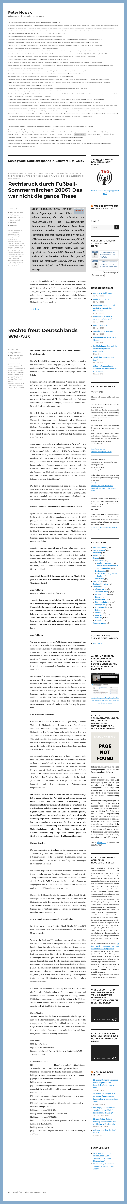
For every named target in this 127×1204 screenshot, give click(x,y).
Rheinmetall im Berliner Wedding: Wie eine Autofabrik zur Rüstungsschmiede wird (105, 1121)
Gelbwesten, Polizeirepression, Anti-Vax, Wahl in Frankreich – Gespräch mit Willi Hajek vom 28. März (35, 91)
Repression (14, 225)
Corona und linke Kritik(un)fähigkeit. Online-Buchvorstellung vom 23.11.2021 (73, 126)
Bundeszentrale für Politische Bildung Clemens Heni (16, 235)
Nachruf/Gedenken (100, 584)
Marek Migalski (12, 379)
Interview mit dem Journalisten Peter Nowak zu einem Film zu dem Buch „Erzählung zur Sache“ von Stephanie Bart (71, 45)
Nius (9, 262)
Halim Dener (18, 256)
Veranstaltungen (79, 134)
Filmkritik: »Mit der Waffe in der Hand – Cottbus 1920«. (54, 59)
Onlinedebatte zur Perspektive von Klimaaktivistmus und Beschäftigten (53, 56)
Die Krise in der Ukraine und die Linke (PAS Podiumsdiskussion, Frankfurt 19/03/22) (30, 85)
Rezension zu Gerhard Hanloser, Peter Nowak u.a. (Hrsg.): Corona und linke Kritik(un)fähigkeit (65, 105)
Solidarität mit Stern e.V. (95, 39)
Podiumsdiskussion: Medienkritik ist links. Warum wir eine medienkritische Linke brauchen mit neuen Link (36, 39)
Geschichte (97, 581)
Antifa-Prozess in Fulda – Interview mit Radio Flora (21, 146)
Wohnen (109, 93)
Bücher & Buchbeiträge (93, 134)
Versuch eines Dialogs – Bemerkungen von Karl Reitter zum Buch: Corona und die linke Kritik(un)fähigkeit (76, 108)
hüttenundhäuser (102, 602)
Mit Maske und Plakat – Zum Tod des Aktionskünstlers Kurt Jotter (25, 68)
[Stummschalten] (112, 1020)
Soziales (98, 618)
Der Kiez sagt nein (100, 325)
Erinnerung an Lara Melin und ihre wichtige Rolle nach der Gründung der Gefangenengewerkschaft (35, 113)
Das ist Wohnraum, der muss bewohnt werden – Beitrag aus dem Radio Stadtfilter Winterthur (72, 42)
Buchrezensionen (104, 563)
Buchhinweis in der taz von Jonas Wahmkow (105, 105)
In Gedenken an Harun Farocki (72, 140)
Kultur (97, 610)
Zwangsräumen (38, 96)
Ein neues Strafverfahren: (66, 76)
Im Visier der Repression (14, 137)
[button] (97, 275)
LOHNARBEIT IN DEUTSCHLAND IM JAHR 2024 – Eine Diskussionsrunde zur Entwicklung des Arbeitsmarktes (37, 33)
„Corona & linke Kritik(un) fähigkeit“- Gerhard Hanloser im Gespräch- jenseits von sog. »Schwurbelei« (35, 129)
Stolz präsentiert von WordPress (33, 1192)
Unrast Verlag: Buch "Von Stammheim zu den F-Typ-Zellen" (104, 1166)
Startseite (10, 134)
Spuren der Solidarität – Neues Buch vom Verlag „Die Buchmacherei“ (26, 42)
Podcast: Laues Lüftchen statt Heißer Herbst (20, 56)
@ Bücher (99, 561)
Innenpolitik (15, 220)
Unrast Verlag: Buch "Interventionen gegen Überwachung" (102, 1158)
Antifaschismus (16, 212)
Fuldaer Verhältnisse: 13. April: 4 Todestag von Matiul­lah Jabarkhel (25, 82)
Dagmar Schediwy (13, 243)
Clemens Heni (16, 237)
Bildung (98, 597)
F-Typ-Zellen (28, 96)
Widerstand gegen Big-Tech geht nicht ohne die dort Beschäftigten (104, 308)
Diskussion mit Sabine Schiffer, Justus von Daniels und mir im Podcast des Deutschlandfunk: (33, 48)
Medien (13, 223)
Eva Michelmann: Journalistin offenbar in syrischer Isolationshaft (105, 348)
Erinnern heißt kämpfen (102, 293)
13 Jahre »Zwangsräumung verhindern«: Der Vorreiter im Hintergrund (105, 368)
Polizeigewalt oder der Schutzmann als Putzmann (90, 51)
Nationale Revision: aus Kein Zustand (85, 56)
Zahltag (10, 96)
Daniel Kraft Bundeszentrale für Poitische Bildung (15, 248)
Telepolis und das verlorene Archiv (17, 28)
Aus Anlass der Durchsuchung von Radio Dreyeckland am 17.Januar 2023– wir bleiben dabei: (33, 76)
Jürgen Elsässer (16, 378)
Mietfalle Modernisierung (103, 331)
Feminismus (100, 600)
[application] (105, 1014)
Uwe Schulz (21, 387)
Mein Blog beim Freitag (102, 1153)
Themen (52, 134)
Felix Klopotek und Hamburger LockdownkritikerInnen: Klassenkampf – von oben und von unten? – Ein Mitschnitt (39, 93)
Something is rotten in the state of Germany (76, 79)
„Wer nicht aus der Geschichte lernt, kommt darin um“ (23, 59)
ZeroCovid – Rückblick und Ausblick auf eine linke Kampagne (88, 93)
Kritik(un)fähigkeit (99, 99)
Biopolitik (97, 553)
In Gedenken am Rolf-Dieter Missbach (77, 39)
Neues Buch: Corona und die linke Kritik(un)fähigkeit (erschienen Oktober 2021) (29, 126)
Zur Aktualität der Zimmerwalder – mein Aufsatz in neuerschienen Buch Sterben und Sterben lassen (35, 36)
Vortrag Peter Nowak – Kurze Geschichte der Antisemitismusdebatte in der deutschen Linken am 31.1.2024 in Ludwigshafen (41, 51)
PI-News (14, 387)
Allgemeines (15, 353)
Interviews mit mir (109, 134)
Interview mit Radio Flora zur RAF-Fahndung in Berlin (22, 45)
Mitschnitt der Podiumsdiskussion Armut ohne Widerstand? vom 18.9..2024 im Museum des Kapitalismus (77, 31)
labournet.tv (101, 842)
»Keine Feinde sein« (101, 299)
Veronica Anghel (99, 623)
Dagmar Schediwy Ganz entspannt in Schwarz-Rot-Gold (16, 245)
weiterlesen (34, 309)
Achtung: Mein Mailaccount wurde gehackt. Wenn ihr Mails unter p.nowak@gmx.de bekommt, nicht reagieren (38, 62)
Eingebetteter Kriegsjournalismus (100, 79)
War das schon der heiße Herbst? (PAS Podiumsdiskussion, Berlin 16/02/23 (87, 53)
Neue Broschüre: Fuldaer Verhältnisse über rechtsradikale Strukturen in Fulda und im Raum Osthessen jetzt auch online (77, 82)
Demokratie (48, 96)
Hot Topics (97, 643)
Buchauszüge (100, 571)
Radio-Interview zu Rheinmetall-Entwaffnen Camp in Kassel (86, 62)
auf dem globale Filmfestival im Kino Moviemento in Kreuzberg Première (105, 946)
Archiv (17, 134)
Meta (25, 137)
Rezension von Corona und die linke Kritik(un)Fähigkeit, (23, 105)
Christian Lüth (15, 363)
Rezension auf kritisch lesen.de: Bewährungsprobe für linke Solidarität (27, 108)
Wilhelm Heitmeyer (17, 262)
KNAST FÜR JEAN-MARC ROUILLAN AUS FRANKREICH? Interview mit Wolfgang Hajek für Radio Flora (35, 140)
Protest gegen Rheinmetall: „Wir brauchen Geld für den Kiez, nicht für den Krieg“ (104, 1110)
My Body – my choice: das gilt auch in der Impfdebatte (85, 102)
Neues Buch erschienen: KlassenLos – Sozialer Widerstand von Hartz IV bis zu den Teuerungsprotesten (36, 53)
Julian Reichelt (18, 260)
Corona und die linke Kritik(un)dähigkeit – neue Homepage (24, 65)
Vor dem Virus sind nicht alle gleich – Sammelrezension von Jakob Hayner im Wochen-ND (75, 111)
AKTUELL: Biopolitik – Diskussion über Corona (34, 134)
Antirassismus (15, 215)
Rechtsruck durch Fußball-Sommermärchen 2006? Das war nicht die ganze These (45, 190)
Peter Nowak (20, 12)
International (100, 607)
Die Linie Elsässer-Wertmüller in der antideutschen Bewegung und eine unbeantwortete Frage (34, 22)
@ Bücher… (68, 134)
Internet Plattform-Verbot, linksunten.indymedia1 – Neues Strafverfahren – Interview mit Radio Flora (35, 79)
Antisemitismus (19, 96)
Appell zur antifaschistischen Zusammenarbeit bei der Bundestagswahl (27, 31)
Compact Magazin (13, 365)
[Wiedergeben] (94, 1020)
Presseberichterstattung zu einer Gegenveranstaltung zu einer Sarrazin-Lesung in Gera (31, 143)
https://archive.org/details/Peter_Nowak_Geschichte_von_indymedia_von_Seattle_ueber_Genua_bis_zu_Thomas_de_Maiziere (105, 700)
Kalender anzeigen (111, 273)
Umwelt (98, 620)
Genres (60, 134)
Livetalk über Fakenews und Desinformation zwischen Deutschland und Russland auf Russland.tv (57, 137)
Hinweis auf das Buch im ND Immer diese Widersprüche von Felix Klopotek (28, 111)
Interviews (99, 579)
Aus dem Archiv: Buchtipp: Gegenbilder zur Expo (105, 25)
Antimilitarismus (100, 548)
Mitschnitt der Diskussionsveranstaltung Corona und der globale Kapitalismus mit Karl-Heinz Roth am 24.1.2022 (38, 102)
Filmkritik (97, 555)
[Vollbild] (116, 1020)
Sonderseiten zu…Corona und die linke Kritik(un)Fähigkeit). (94, 131)
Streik (115, 93)
